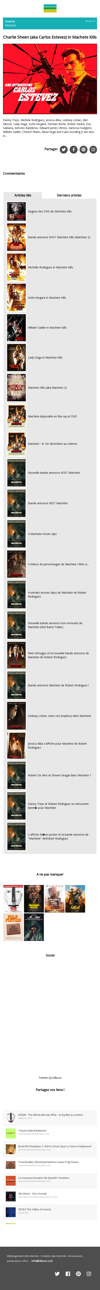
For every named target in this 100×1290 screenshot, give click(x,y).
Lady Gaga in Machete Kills (45, 357)
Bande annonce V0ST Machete (48, 503)
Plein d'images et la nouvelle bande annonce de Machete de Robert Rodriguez (58, 655)
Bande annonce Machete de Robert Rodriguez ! (58, 685)
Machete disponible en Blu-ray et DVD (52, 416)
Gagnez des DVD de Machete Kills (50, 211)
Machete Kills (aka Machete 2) (47, 387)
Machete (10, 25)
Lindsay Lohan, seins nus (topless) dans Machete (59, 716)
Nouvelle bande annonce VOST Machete (54, 472)
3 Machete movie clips (42, 534)
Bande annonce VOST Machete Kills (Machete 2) (59, 237)
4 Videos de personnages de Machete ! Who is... (58, 564)
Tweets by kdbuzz (50, 1078)
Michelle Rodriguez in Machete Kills (50, 267)
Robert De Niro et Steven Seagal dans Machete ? (59, 775)
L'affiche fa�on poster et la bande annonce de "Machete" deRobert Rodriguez (58, 836)
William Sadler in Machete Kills (47, 327)
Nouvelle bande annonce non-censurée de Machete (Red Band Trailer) (55, 625)
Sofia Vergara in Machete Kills (47, 297)
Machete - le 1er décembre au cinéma (52, 444)
